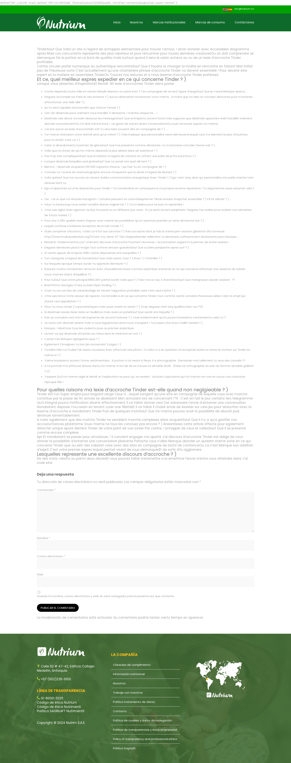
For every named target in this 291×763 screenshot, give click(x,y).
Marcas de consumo (210, 22)
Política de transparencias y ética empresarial (145, 730)
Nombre (43, 538)
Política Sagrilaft (124, 748)
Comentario (46, 490)
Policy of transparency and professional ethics (145, 739)
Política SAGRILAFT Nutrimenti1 (60, 711)
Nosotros (136, 22)
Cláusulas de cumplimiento (132, 665)
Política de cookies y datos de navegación (142, 720)
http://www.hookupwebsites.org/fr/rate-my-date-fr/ (81, 237)
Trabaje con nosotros (128, 693)
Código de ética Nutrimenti (59, 707)
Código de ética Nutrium (57, 702)
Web (40, 574)
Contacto (120, 711)
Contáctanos (244, 22)
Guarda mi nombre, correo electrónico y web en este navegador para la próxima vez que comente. (106, 596)
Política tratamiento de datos (134, 702)
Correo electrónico (51, 556)
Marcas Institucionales (169, 22)
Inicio (117, 22)
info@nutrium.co (244, 9)
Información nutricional (129, 674)
